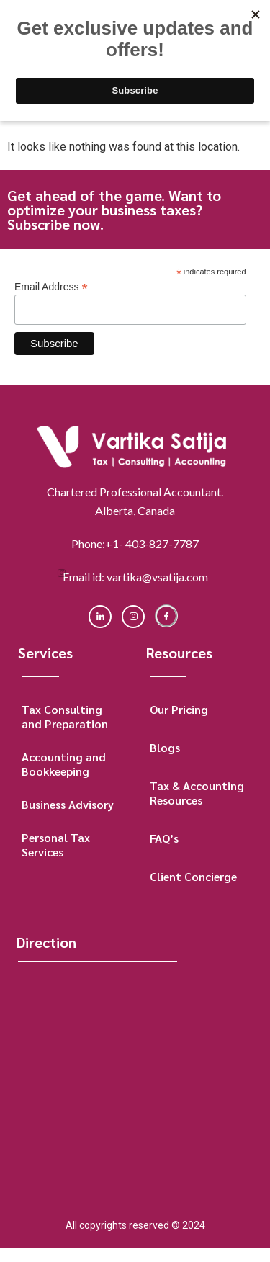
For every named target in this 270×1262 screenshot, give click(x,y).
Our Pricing (179, 709)
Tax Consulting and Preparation (65, 716)
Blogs (165, 747)
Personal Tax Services (56, 844)
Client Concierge (193, 876)
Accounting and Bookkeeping (64, 764)
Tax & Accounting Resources (197, 792)
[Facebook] (166, 615)
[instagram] (133, 616)
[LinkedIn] (100, 616)
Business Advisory (68, 804)
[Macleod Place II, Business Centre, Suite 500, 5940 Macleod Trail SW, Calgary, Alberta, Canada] (133, 1079)
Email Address (51, 286)
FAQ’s (164, 838)
